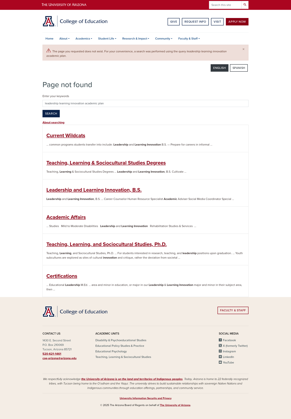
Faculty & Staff (188, 38)
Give (173, 22)
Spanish (239, 68)
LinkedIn (228, 357)
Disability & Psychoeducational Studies (120, 340)
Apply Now (237, 22)
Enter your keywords (55, 96)
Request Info (195, 22)
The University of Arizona (175, 405)
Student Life (106, 38)
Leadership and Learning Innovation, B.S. (94, 190)
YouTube (228, 362)
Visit (217, 22)
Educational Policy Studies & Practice (119, 346)
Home (49, 38)
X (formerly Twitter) (235, 346)
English (219, 68)
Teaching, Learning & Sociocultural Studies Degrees (106, 163)
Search (51, 113)
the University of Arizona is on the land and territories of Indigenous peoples (132, 379)
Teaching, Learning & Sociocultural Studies (123, 357)
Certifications (61, 276)
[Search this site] (225, 5)
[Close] (243, 49)
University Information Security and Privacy (145, 398)
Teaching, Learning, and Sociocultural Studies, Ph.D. (106, 244)
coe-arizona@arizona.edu (59, 358)
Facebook (229, 340)
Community (162, 38)
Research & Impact (134, 38)
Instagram (229, 351)
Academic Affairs (66, 217)
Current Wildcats (65, 135)
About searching (53, 122)
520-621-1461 (51, 354)
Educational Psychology (111, 351)
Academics (83, 38)
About (63, 38)
